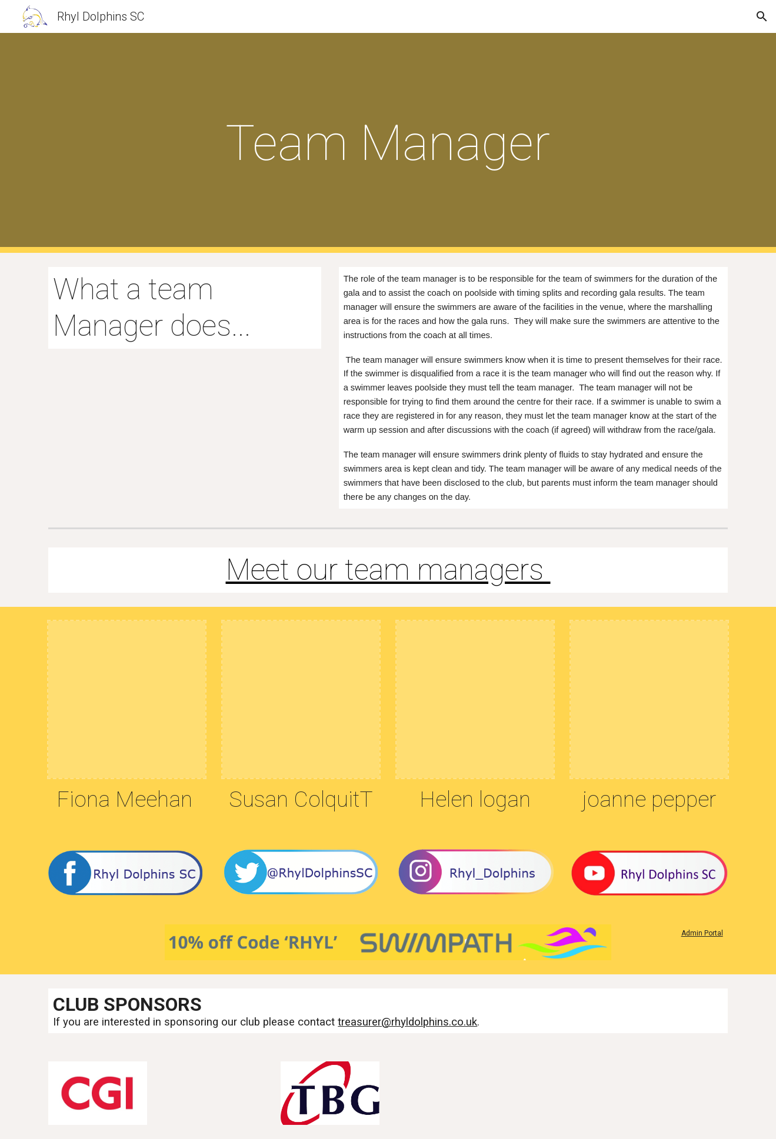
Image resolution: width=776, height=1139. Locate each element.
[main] (388, 143)
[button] (762, 16)
